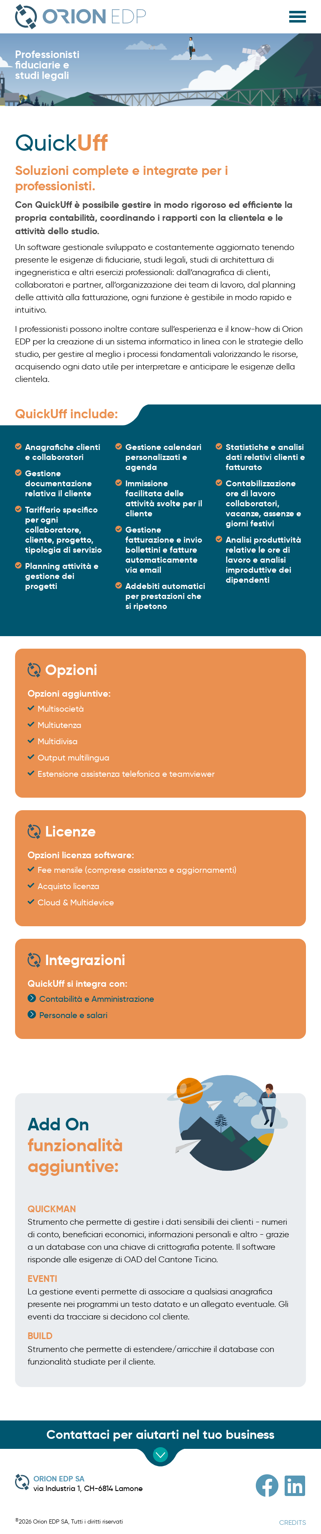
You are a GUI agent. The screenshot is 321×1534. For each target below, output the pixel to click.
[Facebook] (267, 1486)
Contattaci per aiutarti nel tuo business (160, 1434)
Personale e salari (73, 1015)
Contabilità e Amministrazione (96, 999)
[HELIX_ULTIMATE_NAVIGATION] (297, 14)
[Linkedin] (295, 1486)
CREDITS (292, 1522)
